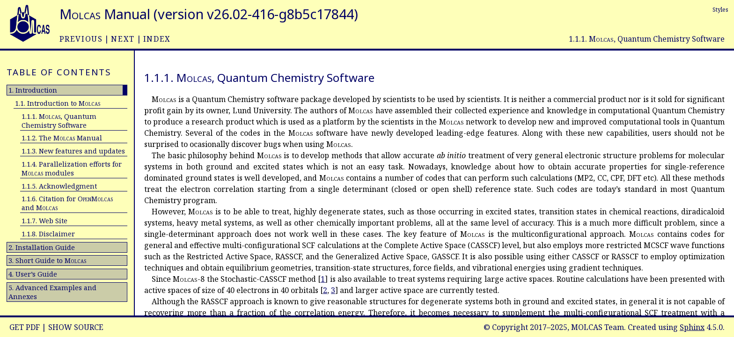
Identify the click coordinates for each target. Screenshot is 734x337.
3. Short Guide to (47, 260)
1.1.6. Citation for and (67, 203)
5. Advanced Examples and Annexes (52, 292)
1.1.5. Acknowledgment (59, 186)
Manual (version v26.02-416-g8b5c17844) (208, 14)
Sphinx (692, 327)
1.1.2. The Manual (62, 137)
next (122, 39)
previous (81, 39)
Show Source (75, 327)
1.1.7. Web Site (44, 220)
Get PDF (24, 327)
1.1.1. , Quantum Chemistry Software (59, 121)
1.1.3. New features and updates (73, 151)
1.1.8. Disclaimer (48, 233)
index (157, 39)
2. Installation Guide (41, 247)
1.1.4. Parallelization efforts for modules (72, 168)
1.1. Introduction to (57, 103)
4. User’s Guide (32, 274)
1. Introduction (32, 90)
